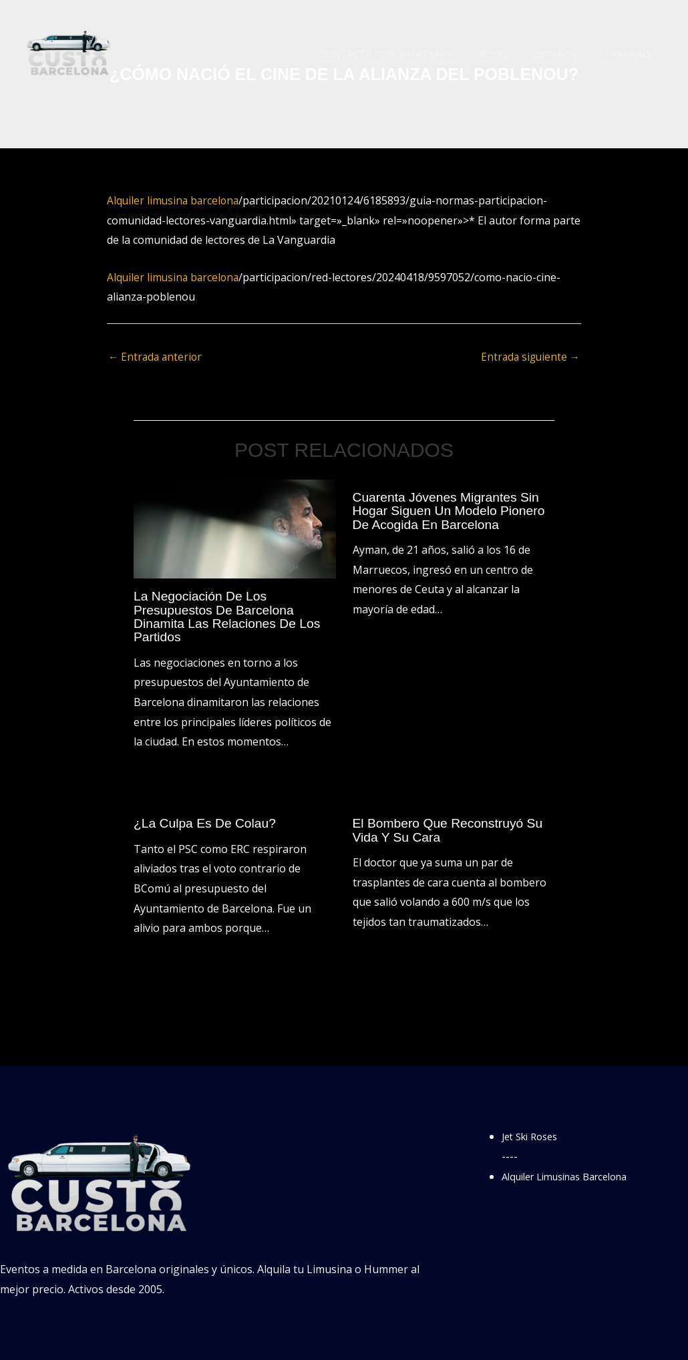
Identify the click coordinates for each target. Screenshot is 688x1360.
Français (632, 53)
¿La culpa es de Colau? (207, 823)
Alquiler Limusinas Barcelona (574, 1176)
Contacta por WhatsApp (409, 53)
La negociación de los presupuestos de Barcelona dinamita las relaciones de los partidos (230, 617)
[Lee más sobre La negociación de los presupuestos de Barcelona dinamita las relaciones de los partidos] (235, 529)
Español (566, 53)
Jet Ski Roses (533, 1136)
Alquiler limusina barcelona (174, 200)
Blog (510, 53)
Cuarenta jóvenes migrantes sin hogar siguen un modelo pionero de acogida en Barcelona (452, 511)
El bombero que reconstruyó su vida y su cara (451, 830)
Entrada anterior (156, 358)
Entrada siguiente (529, 358)
